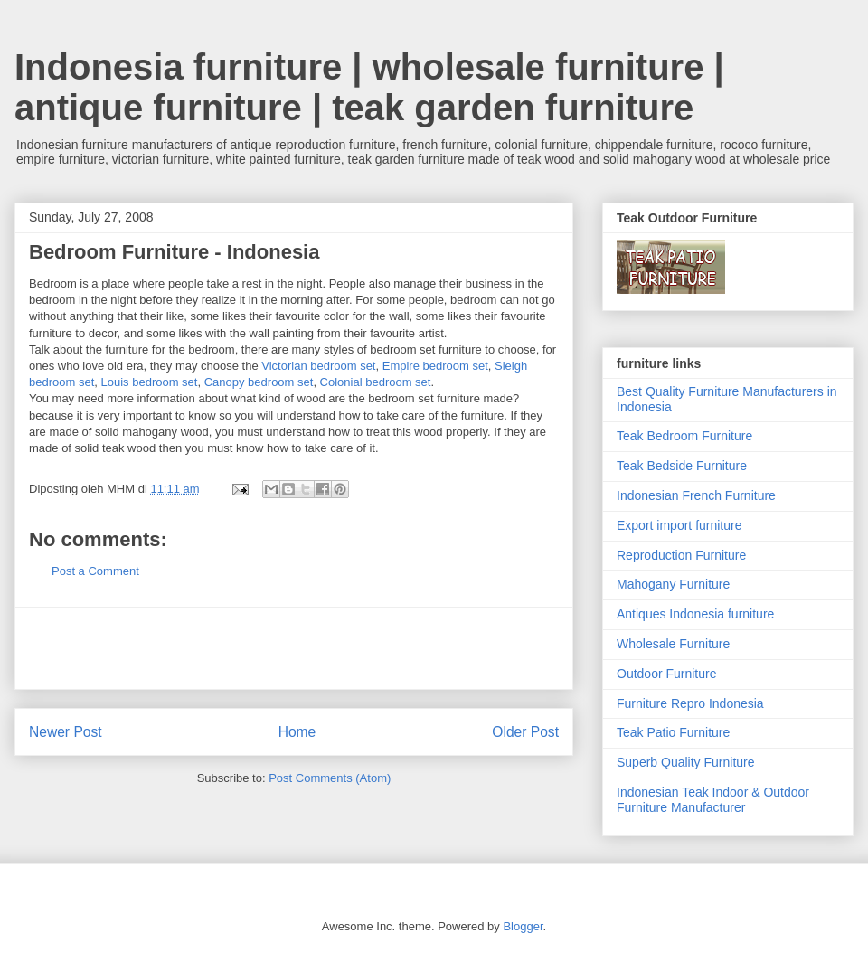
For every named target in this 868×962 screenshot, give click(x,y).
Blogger (522, 926)
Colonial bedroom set (375, 382)
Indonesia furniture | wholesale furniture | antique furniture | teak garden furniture (369, 87)
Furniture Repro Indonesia (690, 703)
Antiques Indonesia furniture (695, 614)
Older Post (525, 732)
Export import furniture (679, 525)
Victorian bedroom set (318, 366)
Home (297, 732)
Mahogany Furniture (673, 584)
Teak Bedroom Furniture (684, 436)
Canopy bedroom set (259, 382)
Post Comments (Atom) (330, 778)
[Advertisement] (293, 648)
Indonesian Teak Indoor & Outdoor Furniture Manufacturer (713, 800)
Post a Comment (95, 571)
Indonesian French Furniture (696, 495)
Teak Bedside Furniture (682, 465)
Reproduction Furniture (681, 555)
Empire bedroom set (435, 366)
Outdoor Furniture (667, 673)
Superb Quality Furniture (686, 762)
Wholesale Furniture (673, 644)
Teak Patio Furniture (673, 732)
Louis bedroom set (149, 382)
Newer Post (65, 732)
